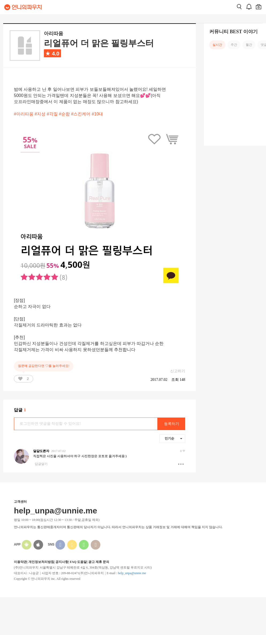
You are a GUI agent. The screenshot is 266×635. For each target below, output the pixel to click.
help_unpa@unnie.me (132, 573)
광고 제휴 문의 (98, 562)
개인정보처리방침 (41, 562)
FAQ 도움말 (78, 562)
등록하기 (171, 424)
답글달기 (41, 464)
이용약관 (20, 562)
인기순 (173, 438)
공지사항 (61, 562)
